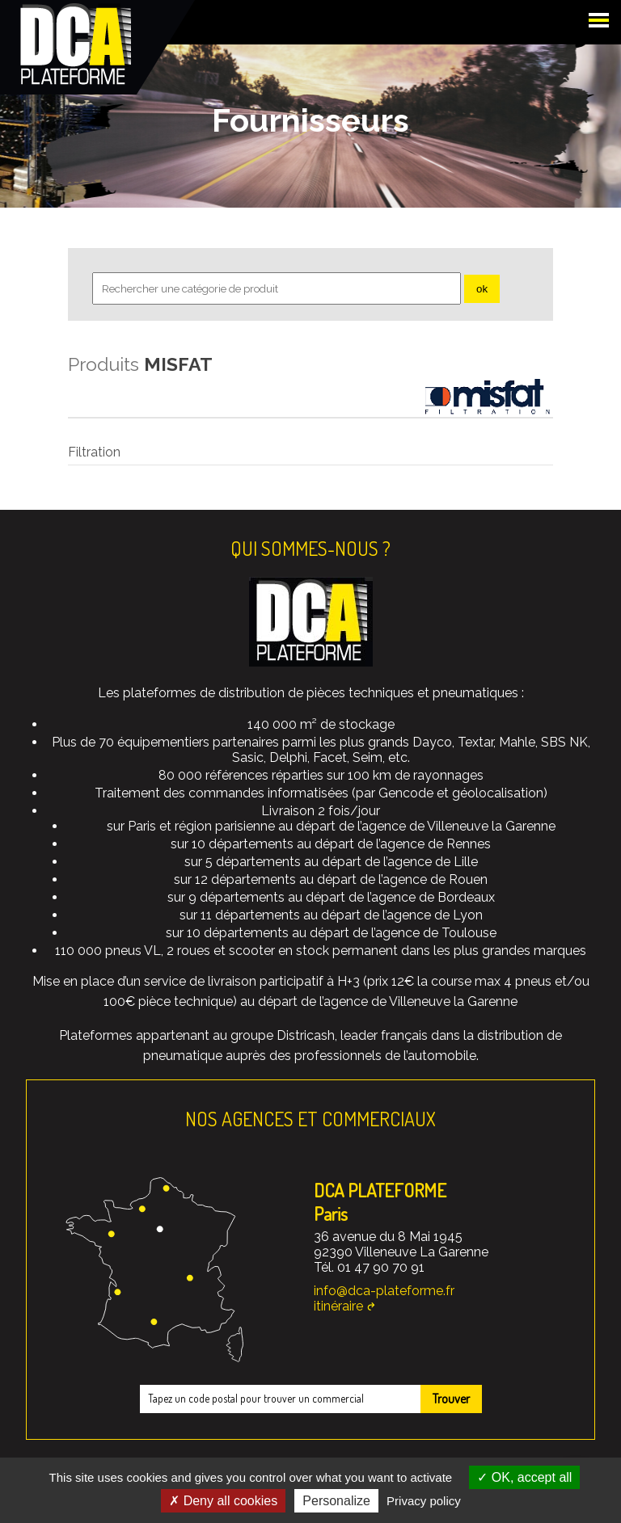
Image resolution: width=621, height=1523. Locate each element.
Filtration (94, 452)
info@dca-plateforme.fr (384, 1290)
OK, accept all (524, 1477)
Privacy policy (424, 1501)
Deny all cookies (223, 1501)
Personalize (336, 1501)
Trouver (451, 1398)
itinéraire (338, 1306)
